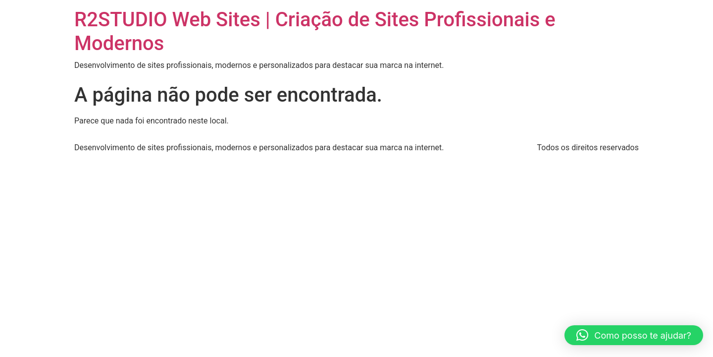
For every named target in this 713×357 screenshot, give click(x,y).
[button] (633, 335)
